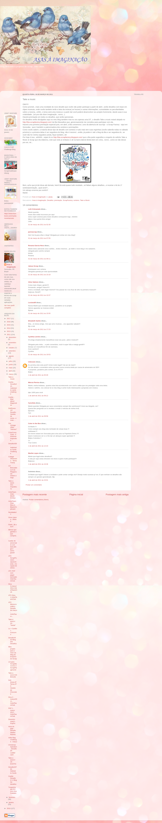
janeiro (11, 802)
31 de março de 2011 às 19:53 (39, 354)
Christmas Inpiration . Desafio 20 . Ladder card (12, 750)
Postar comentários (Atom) (39, 500)
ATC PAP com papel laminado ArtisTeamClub (12, 576)
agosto (11, 356)
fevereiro (12, 797)
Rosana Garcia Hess (36, 245)
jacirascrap (32, 232)
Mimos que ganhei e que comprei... (12, 534)
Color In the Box (34, 423)
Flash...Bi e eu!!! (12, 525)
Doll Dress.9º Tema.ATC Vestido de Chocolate (12, 687)
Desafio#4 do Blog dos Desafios (12, 641)
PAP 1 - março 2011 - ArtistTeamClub (12, 712)
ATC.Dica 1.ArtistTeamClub (12, 597)
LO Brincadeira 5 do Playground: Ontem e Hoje (12, 472)
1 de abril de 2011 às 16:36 (38, 464)
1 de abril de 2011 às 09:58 (38, 416)
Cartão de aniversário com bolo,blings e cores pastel (12, 547)
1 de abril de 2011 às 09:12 (38, 396)
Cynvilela (31, 403)
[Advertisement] (11, 100)
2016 (9, 322)
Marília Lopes (33, 453)
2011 (9, 334)
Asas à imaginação (39, 200)
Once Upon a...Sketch (12, 519)
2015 (9, 325)
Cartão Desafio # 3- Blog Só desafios (12, 780)
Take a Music (85, 200)
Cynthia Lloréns (34, 337)
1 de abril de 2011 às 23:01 (38, 480)
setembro (12, 351)
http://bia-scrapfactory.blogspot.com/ (37, 122)
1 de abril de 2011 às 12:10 (38, 446)
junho (11, 364)
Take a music (11, 378)
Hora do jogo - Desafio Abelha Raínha (12, 730)
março (11, 374)
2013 (9, 331)
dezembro (12, 337)
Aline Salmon (33, 282)
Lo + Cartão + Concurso (12, 631)
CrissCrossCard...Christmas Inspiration (12, 436)
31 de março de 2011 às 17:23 (39, 329)
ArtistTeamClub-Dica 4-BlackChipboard (12, 505)
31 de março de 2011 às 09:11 (39, 259)
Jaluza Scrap (33, 266)
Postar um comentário (34, 485)
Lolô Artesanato (34, 209)
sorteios (76, 200)
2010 (9, 808)
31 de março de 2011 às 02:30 (39, 224)
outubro (12, 348)
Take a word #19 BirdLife (12, 675)
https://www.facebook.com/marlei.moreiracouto (10, 216)
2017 (9, 318)
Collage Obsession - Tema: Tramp (12, 460)
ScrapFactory (67, 200)
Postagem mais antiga (117, 494)
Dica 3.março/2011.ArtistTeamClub (12, 588)
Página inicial (76, 494)
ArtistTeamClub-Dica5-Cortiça (12, 495)
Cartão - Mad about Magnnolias (12, 401)
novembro (12, 342)
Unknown (32, 362)
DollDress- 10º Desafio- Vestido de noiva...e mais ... (12, 414)
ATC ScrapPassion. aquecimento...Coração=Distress (12, 562)
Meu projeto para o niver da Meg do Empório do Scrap (12, 652)
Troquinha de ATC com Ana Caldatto (12, 790)
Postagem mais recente (35, 494)
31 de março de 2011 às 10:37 (39, 295)
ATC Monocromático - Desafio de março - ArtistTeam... (12, 609)
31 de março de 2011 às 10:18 (39, 275)
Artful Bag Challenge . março (12, 739)
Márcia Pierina (33, 382)
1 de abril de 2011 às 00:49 (38, 375)
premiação (58, 200)
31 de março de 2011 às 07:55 (39, 238)
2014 (9, 328)
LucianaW (32, 302)
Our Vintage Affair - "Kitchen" (12, 426)
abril (10, 371)
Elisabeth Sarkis (34, 321)
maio (11, 368)
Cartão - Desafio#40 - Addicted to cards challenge (12, 388)
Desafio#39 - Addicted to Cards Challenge (12, 448)
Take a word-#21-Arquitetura (12, 485)
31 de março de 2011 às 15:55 (39, 313)
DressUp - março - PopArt (12, 721)
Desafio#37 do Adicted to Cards (12, 770)
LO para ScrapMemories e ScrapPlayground (12, 666)
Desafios (50, 200)
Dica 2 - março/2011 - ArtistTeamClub (12, 701)
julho (11, 361)
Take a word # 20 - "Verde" (12, 622)
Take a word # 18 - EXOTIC (12, 761)
